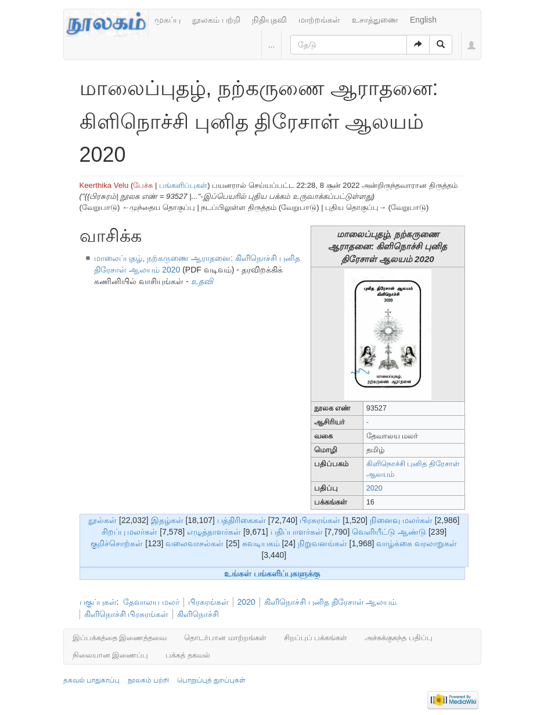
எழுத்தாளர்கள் (214, 531)
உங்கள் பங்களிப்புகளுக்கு (272, 573)
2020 (374, 488)
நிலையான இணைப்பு (111, 655)
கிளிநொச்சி (198, 614)
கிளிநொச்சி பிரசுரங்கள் (126, 614)
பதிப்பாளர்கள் (297, 531)
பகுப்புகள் (98, 602)
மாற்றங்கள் (319, 19)
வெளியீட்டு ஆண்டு (389, 531)
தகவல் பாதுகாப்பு (91, 680)
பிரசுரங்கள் (320, 520)
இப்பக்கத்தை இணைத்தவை (120, 637)
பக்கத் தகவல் (187, 655)
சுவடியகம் (261, 543)
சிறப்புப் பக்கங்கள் (316, 637)
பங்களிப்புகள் (183, 185)
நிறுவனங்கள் (322, 543)
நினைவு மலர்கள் (401, 520)
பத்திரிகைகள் (241, 520)
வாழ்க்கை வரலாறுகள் (416, 543)
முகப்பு (167, 19)
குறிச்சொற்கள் (117, 543)
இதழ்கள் (167, 520)
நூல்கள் (102, 520)
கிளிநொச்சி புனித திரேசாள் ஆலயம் (330, 602)
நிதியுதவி (269, 19)
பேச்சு (143, 185)
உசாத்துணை (375, 19)
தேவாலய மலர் (151, 602)
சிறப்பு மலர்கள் (130, 531)
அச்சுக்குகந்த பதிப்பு (399, 637)
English (423, 19)
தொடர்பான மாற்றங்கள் (225, 637)
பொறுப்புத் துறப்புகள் (211, 680)
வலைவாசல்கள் (194, 543)
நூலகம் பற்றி (216, 19)
